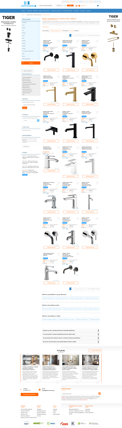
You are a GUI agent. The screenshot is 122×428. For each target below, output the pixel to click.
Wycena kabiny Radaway (26, 408)
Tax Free (39, 414)
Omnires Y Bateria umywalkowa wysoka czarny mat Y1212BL (86, 111)
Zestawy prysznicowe (27, 82)
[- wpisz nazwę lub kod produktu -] (46, 5)
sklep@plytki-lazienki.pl (48, 389)
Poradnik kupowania (41, 409)
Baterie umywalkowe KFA (48, 297)
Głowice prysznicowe (27, 89)
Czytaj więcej (45, 26)
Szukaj (27, 63)
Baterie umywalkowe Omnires (77, 297)
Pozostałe (76, 10)
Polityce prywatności (83, 398)
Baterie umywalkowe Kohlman (92, 297)
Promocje (82, 10)
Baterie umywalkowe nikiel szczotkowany (72, 307)
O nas (54, 411)
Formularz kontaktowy (29, 393)
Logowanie (87, 408)
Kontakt (54, 409)
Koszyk (88, 10)
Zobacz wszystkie (95, 349)
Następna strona (95, 35)
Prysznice (29, 10)
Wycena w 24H (24, 413)
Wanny (23, 10)
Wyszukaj (25, 99)
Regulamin (63, 396)
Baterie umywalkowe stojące (97, 318)
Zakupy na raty (24, 411)
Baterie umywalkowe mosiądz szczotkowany (93, 307)
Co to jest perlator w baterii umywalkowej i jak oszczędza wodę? (59, 333)
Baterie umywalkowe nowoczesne (67, 318)
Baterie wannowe (26, 79)
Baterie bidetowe (26, 87)
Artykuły (24, 152)
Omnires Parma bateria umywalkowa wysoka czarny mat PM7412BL (67, 41)
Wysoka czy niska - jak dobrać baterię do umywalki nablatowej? (59, 329)
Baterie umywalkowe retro (82, 318)
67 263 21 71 (27, 389)
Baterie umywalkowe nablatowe (50, 318)
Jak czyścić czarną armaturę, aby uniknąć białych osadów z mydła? (59, 340)
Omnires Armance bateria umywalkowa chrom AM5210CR (48, 253)
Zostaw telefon (26, 146)
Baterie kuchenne (26, 85)
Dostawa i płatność (25, 409)
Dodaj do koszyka (51, 70)
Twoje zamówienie (89, 411)
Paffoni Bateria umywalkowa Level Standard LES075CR (47, 146)
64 (88, 35)
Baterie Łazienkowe (44, 10)
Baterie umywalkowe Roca (62, 297)
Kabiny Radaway (67, 10)
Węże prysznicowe (27, 92)
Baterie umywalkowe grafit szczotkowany (52, 307)
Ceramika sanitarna (56, 10)
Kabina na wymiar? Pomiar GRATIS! (29, 416)
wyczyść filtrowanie (30, 66)
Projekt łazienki (56, 413)
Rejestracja (87, 409)
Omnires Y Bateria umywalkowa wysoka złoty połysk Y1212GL (48, 77)
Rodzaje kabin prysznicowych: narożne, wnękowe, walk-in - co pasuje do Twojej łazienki (30, 171)
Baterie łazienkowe (27, 70)
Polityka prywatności (41, 413)
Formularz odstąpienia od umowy (76, 409)
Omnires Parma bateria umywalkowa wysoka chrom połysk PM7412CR (87, 146)
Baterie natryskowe (27, 80)
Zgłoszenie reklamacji (73, 408)
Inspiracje (55, 408)
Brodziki (35, 10)
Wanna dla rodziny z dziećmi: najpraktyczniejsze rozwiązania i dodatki (30, 157)
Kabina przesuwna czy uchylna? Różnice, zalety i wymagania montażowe (30, 162)
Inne (23, 94)
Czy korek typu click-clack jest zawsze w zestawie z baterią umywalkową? (61, 336)
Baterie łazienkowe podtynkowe (29, 84)
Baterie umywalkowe (27, 77)
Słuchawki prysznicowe (27, 91)
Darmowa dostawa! (25, 414)
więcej (25, 174)
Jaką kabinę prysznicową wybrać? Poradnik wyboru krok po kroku (69, 367)
